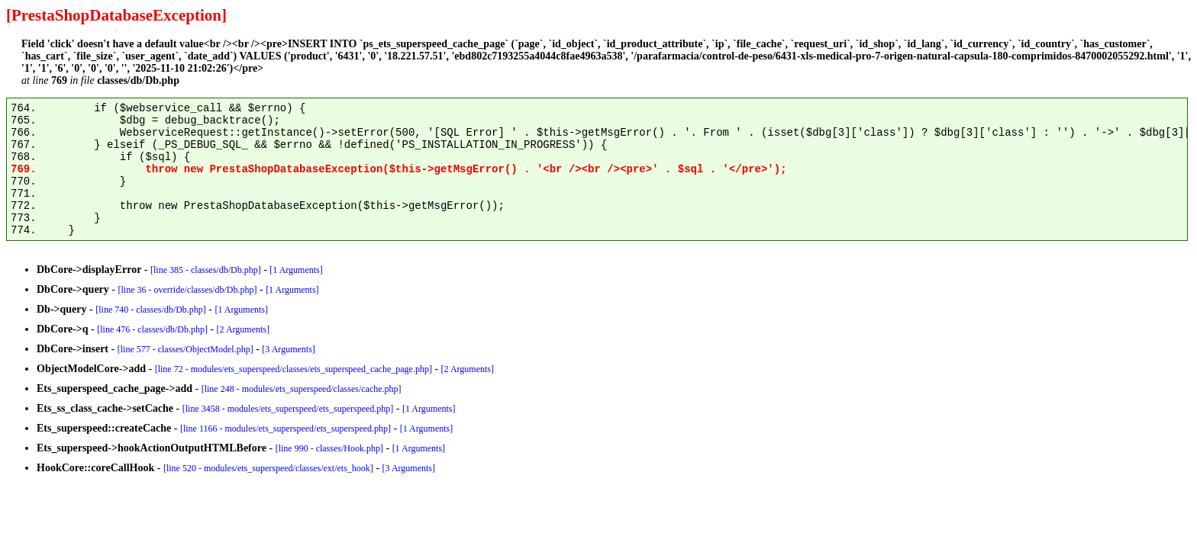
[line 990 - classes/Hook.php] (329, 448)
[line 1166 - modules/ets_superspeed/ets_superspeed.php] (285, 428)
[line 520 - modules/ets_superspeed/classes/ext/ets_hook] (268, 468)
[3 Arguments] (288, 349)
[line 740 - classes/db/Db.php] (150, 309)
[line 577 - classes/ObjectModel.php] (185, 349)
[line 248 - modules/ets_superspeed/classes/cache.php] (302, 389)
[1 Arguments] (295, 270)
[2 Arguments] (243, 329)
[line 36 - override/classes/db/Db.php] (187, 289)
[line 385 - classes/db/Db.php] (205, 270)
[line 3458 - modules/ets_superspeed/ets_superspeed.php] (288, 408)
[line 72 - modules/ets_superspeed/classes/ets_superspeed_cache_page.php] (293, 369)
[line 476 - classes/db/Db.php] (152, 329)
